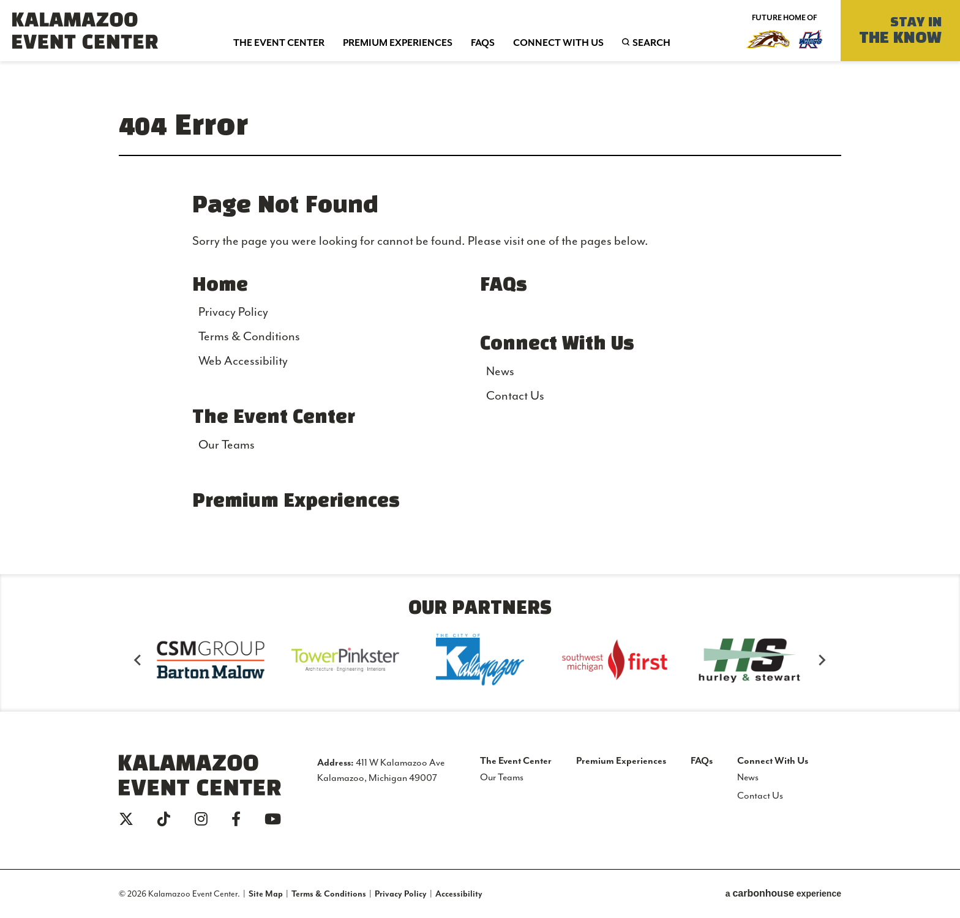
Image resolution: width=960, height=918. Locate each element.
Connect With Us (557, 344)
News (500, 371)
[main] (480, 317)
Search (625, 42)
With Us (558, 42)
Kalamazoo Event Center (85, 30)
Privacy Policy (233, 311)
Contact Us (515, 395)
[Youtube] (272, 819)
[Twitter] (126, 819)
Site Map (266, 893)
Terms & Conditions (249, 336)
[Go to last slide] (138, 660)
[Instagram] (201, 819)
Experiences (397, 42)
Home (220, 285)
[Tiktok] (163, 819)
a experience (783, 893)
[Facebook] (236, 819)
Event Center (278, 42)
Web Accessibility (243, 360)
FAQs (503, 285)
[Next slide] (821, 660)
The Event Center (273, 418)
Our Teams (226, 444)
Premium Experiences (296, 501)
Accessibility (458, 893)
